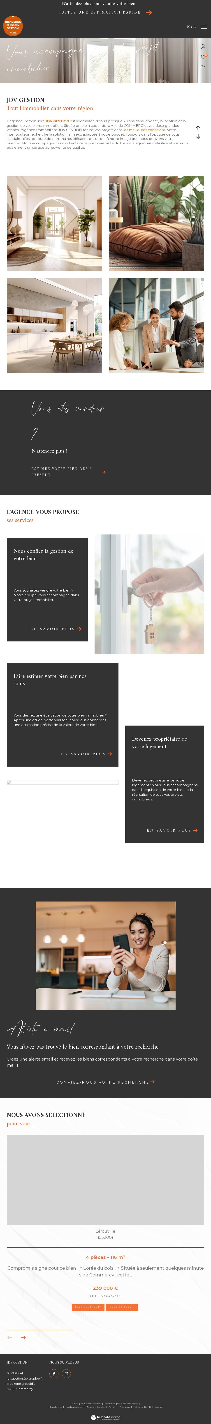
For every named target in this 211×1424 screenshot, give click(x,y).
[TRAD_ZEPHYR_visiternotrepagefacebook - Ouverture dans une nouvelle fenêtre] (53, 1373)
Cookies (159, 1407)
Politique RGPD (142, 1407)
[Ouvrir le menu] (197, 27)
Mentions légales (96, 1407)
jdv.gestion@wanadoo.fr (25, 1378)
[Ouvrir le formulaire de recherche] (164, 26)
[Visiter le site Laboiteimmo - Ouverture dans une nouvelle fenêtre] (105, 1415)
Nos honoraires (74, 1407)
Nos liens (125, 1407)
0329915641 (15, 1373)
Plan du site (56, 1407)
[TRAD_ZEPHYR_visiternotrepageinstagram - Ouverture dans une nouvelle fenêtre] (66, 1373)
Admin (113, 1407)
